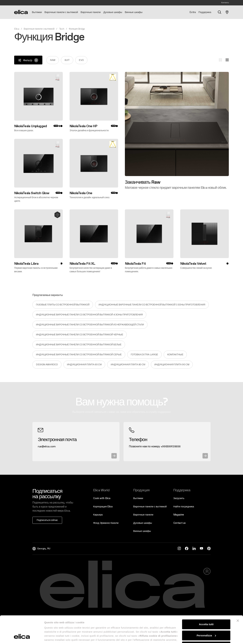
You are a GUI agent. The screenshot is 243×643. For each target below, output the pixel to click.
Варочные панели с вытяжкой (39, 28)
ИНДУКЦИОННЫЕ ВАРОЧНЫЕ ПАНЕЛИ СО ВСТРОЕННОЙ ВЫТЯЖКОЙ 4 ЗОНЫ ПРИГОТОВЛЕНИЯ (89, 314)
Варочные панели (143, 514)
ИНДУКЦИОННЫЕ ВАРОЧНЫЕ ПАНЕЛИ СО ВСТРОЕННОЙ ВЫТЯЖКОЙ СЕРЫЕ (79, 354)
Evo (81, 60)
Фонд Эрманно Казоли (105, 523)
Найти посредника (183, 506)
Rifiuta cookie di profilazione (206, 621)
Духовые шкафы (142, 523)
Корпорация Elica (103, 506)
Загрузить (178, 498)
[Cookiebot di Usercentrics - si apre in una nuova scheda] (22, 636)
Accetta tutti (206, 599)
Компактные (175, 354)
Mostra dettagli (53, 636)
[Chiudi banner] (238, 595)
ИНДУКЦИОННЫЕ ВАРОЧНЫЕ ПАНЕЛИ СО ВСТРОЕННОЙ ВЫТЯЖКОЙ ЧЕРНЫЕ (79, 334)
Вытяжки (138, 498)
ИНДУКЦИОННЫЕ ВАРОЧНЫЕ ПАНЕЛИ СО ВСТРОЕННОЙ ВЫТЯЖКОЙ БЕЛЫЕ (79, 344)
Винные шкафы (142, 531)
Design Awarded (47, 364)
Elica (16, 28)
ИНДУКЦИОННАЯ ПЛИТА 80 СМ (128, 364)
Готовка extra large (144, 354)
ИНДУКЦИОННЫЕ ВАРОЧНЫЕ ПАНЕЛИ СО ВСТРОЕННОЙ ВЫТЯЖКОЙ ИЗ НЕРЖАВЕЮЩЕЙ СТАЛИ (90, 324)
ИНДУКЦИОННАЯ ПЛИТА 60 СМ (84, 364)
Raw (52, 60)
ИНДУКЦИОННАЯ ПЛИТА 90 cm (171, 364)
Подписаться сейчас (47, 520)
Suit (67, 60)
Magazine (178, 514)
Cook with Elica (101, 498)
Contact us (179, 523)
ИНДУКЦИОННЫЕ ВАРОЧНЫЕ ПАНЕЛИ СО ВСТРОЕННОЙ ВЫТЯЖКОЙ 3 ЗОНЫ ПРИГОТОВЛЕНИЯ (152, 304)
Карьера (98, 514)
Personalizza (206, 610)
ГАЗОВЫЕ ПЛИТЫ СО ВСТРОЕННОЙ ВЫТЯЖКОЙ (62, 304)
